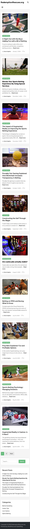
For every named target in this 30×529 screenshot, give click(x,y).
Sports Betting (6, 35)
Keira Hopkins (7, 51)
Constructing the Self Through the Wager (14, 493)
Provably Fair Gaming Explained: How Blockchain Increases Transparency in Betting (14, 175)
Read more (16, 48)
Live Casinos (6, 215)
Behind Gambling (6, 258)
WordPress (11, 526)
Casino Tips (5, 508)
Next (11, 453)
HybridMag (19, 526)
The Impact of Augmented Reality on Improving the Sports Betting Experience (14, 128)
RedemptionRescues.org (12, 2)
